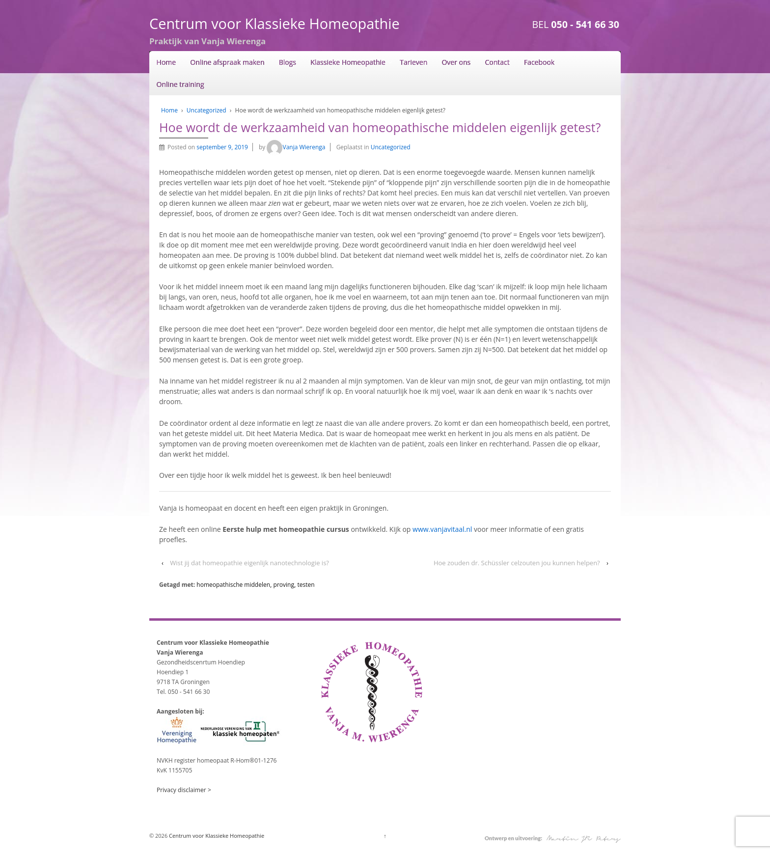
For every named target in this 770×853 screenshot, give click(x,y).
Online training (180, 84)
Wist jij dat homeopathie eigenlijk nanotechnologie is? (249, 562)
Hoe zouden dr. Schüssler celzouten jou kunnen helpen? (517, 562)
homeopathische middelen (233, 584)
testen (306, 584)
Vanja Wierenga (296, 147)
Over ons (455, 62)
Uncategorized (206, 110)
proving (284, 584)
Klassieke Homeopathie (347, 62)
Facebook (539, 62)
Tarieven (413, 62)
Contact (497, 62)
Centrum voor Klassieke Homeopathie (274, 23)
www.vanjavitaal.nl (443, 529)
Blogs (287, 62)
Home (166, 62)
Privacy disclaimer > (184, 790)
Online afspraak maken (227, 62)
